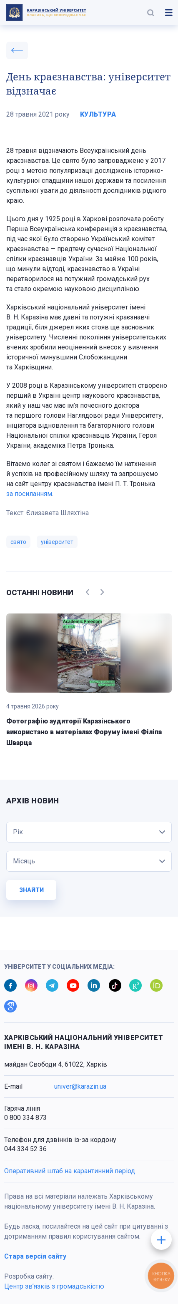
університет (57, 542)
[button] (150, 12)
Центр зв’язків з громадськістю (54, 1286)
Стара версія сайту (35, 1256)
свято (18, 542)
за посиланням (29, 494)
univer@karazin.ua (80, 1086)
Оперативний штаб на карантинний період (69, 1171)
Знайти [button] (31, 890)
